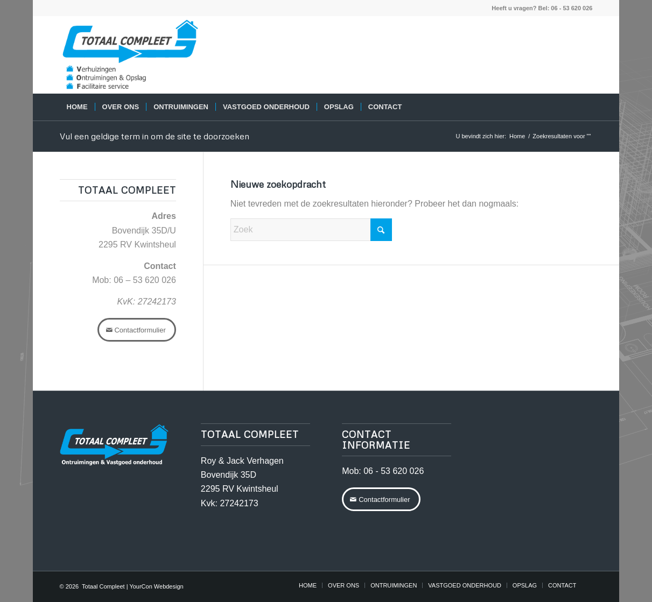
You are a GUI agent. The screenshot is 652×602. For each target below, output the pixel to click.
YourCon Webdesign (156, 586)
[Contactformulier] (136, 330)
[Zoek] (585, 107)
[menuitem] (77, 107)
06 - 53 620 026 (393, 471)
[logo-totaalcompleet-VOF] (130, 55)
